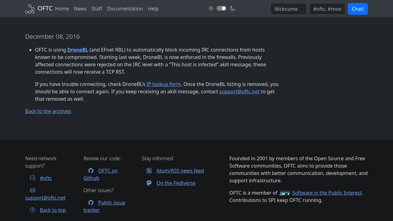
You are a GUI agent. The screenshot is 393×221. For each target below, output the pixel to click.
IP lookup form (163, 84)
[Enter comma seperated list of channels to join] (327, 9)
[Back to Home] (39, 8)
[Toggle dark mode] (221, 8)
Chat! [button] (358, 9)
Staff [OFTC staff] (96, 8)
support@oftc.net (239, 91)
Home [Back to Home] (62, 8)
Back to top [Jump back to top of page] (45, 210)
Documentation (125, 8)
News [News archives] (80, 8)
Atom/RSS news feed (173, 170)
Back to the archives (48, 111)
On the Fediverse (169, 183)
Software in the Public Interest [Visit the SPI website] (327, 192)
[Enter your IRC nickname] (288, 9)
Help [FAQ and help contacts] (153, 8)
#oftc (38, 178)
